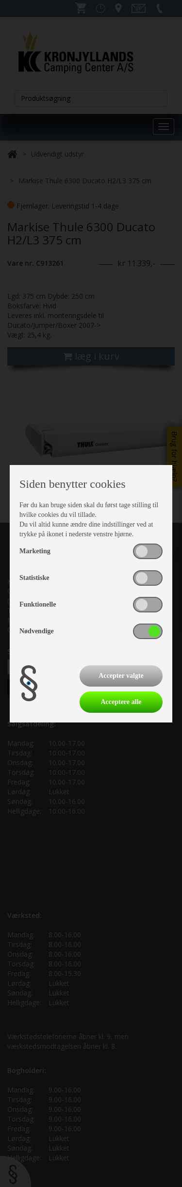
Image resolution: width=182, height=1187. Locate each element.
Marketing (34, 551)
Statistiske (34, 577)
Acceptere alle (120, 702)
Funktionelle (37, 604)
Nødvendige (36, 631)
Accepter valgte (121, 675)
